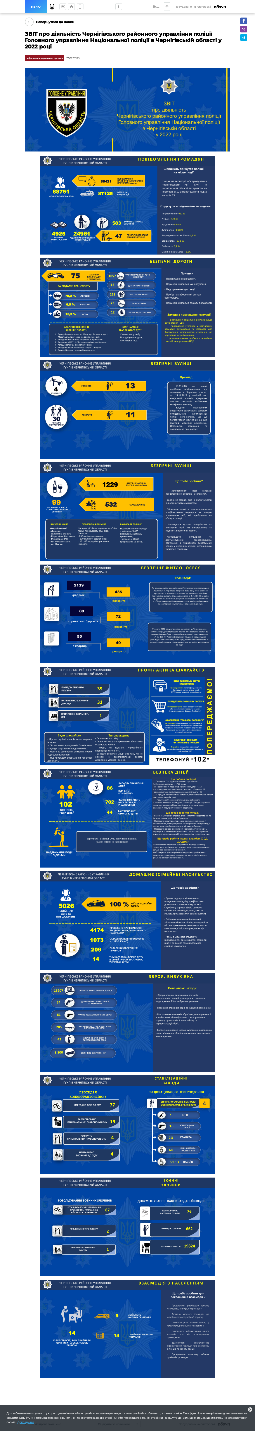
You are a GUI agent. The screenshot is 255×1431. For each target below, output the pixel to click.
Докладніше (25, 1422)
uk (63, 6)
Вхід (156, 7)
